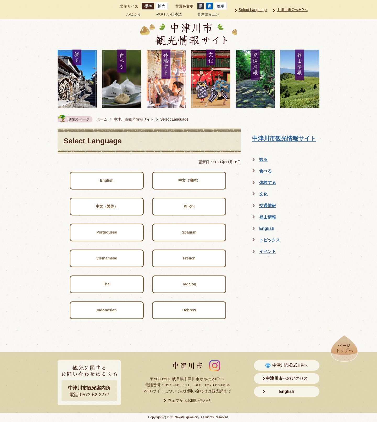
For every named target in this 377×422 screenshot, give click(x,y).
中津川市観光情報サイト (134, 119)
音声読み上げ (208, 14)
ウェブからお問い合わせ (189, 400)
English (107, 180)
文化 (263, 194)
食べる (265, 171)
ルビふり (133, 14)
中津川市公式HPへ (292, 10)
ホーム (101, 119)
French (189, 258)
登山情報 (267, 217)
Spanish (189, 232)
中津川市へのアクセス (287, 378)
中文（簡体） (189, 180)
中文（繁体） (107, 206)
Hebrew (189, 310)
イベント (267, 251)
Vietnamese (106, 258)
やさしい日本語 (169, 14)
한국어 (189, 206)
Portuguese (106, 232)
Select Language (253, 10)
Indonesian (107, 310)
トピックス (269, 240)
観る (263, 159)
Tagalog (189, 284)
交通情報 (267, 205)
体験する (267, 182)
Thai (107, 284)
